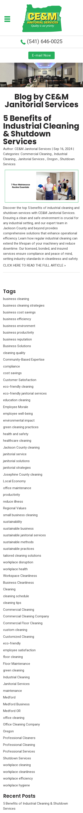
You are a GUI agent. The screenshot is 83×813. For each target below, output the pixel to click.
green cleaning (13, 670)
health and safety (15, 434)
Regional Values (14, 508)
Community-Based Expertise (23, 360)
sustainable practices (18, 549)
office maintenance (17, 488)
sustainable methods (18, 542)
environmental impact (19, 420)
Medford (9, 697)
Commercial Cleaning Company (26, 616)
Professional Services (19, 751)
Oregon (52, 159)
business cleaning (16, 299)
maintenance (12, 691)
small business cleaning (20, 515)
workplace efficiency (18, 778)
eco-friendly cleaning (18, 387)
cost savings (12, 373)
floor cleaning (13, 657)
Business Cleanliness (18, 583)
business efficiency (17, 319)
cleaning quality (14, 353)
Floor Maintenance (16, 664)
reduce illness (13, 502)
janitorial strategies (17, 468)
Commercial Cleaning (36, 154)
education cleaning (16, 400)
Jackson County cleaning (21, 447)
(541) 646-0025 (44, 41)
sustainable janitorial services (24, 535)
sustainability (12, 522)
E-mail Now (41, 55)
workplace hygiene (16, 785)
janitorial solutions (16, 461)
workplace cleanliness (19, 772)
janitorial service (15, 454)
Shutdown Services (17, 758)
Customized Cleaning (18, 637)
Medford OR (12, 711)
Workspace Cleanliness (20, 576)
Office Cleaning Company (21, 724)
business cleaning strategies (23, 305)
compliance (11, 366)
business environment (19, 326)
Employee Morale (15, 407)
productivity (11, 495)
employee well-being (18, 414)
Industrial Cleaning (16, 677)
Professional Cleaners (19, 738)
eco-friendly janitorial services (25, 393)
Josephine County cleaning (22, 475)
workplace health (15, 569)
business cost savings (19, 312)
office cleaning (13, 718)
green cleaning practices (21, 427)
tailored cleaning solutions (22, 556)
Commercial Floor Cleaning (22, 623)
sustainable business (18, 529)
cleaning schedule (16, 596)
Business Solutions (17, 346)
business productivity (18, 333)
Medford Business (16, 704)
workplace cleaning (17, 765)
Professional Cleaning (19, 745)
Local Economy (14, 481)
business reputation (17, 339)
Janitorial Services (31, 159)
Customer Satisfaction (19, 380)
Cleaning (9, 589)
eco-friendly (12, 643)
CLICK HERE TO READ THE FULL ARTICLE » (34, 265)
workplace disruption (18, 562)
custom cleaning (15, 630)
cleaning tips (12, 603)
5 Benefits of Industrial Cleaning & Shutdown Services (41, 130)
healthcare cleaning (17, 441)
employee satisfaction (19, 650)
